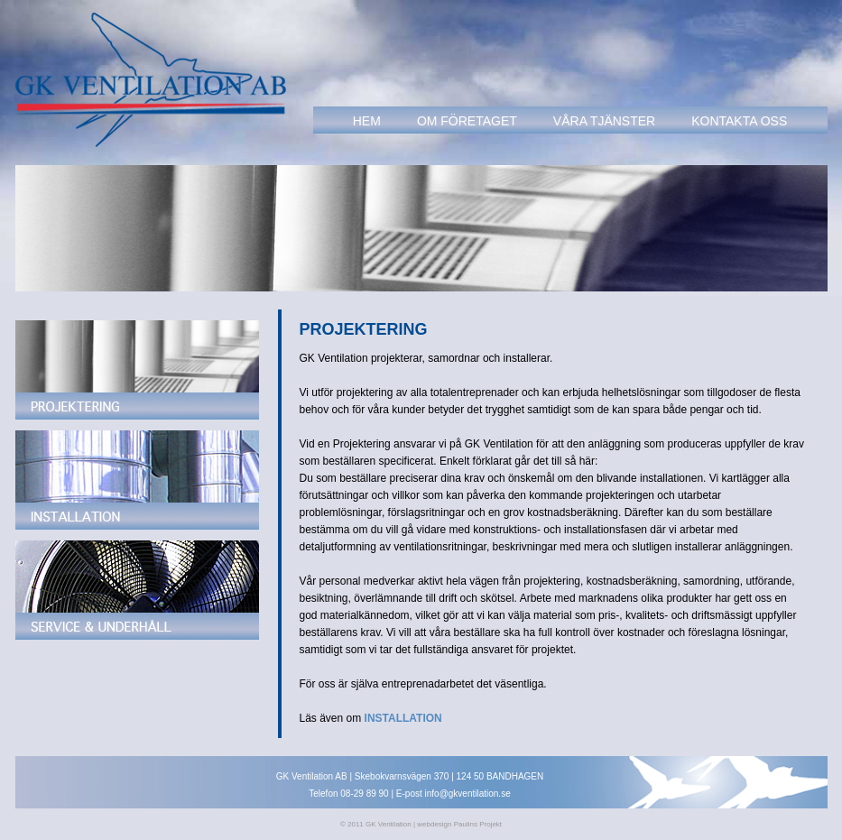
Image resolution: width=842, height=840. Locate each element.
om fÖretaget (467, 121)
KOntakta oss (739, 121)
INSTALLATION (403, 718)
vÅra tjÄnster (604, 121)
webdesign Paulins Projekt (459, 824)
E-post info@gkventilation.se (453, 793)
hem (367, 121)
